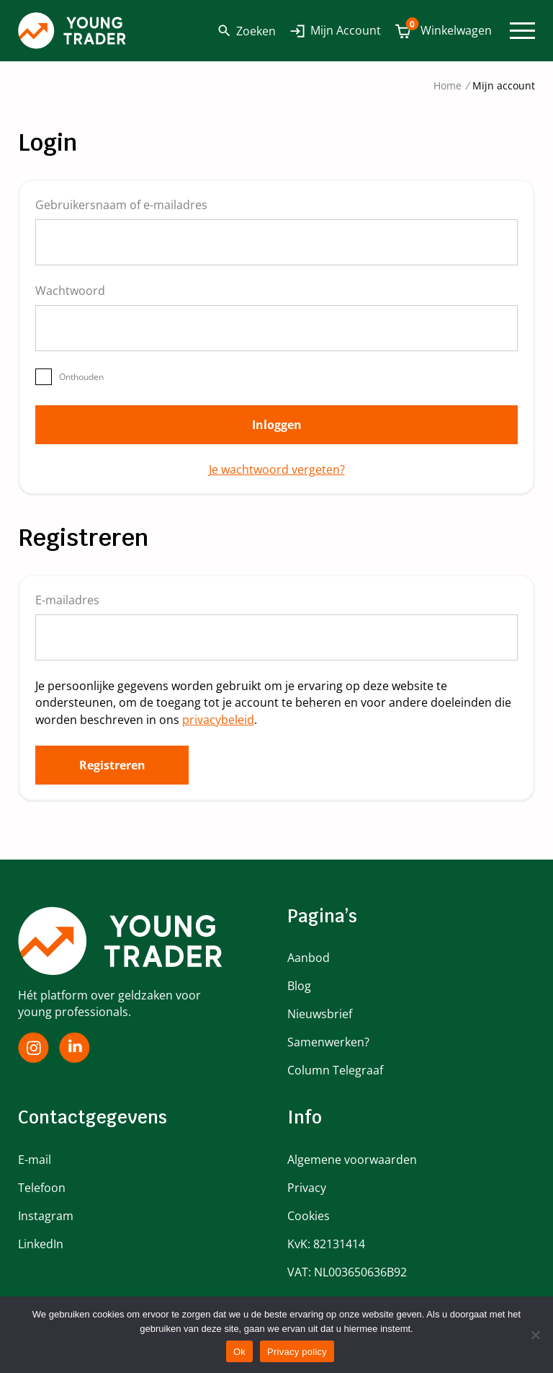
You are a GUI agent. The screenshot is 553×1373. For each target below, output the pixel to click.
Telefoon (42, 1188)
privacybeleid (218, 720)
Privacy (306, 1188)
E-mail (34, 1159)
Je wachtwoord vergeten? (277, 469)
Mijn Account (345, 30)
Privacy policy (297, 1351)
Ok (239, 1351)
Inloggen (277, 425)
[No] (535, 1335)
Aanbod (308, 958)
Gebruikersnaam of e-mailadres (129, 205)
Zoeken (247, 31)
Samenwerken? (328, 1042)
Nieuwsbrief (319, 1014)
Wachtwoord (78, 291)
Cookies (308, 1216)
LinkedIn (40, 1244)
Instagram (45, 1216)
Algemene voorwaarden (352, 1159)
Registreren (112, 765)
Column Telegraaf (335, 1070)
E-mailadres (75, 600)
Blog (299, 986)
